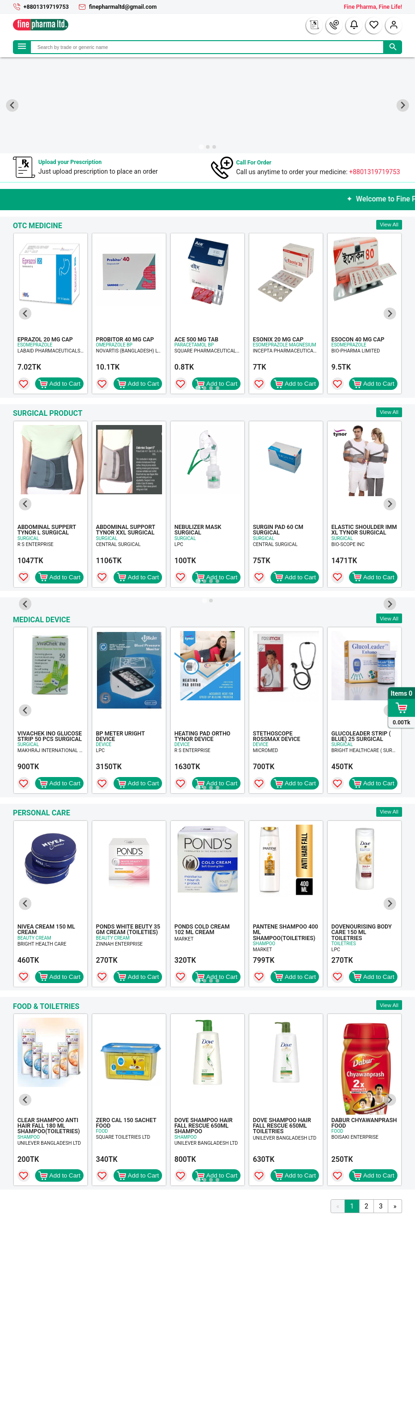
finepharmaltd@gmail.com (123, 7)
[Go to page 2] (204, 388)
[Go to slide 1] (201, 146)
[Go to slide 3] (214, 147)
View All (389, 224)
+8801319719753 (46, 7)
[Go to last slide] (12, 105)
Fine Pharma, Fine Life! (373, 7)
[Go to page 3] (211, 388)
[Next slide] (403, 105)
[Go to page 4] (217, 388)
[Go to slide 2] (208, 147)
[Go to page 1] (197, 387)
